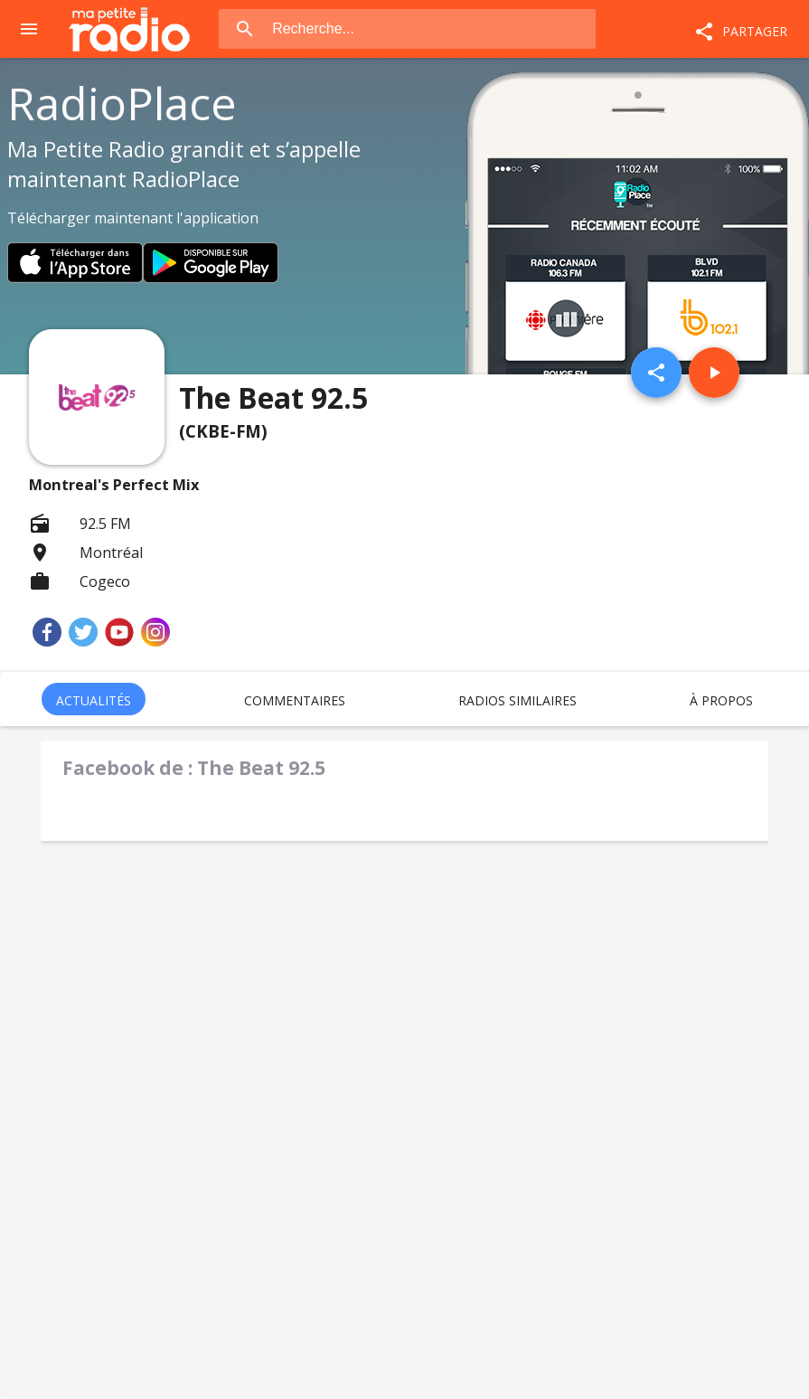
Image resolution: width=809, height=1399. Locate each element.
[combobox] (432, 29)
